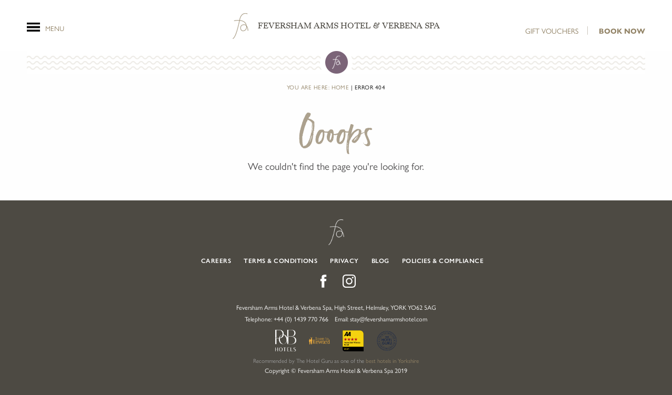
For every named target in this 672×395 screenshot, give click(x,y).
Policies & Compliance (443, 261)
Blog (380, 261)
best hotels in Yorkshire (392, 360)
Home (340, 87)
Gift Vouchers (551, 30)
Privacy (344, 261)
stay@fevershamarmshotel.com (388, 318)
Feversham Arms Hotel (336, 232)
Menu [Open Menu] (54, 27)
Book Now (622, 31)
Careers (216, 261)
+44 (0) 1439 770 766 (301, 318)
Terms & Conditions (280, 261)
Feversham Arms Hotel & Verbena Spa (349, 26)
